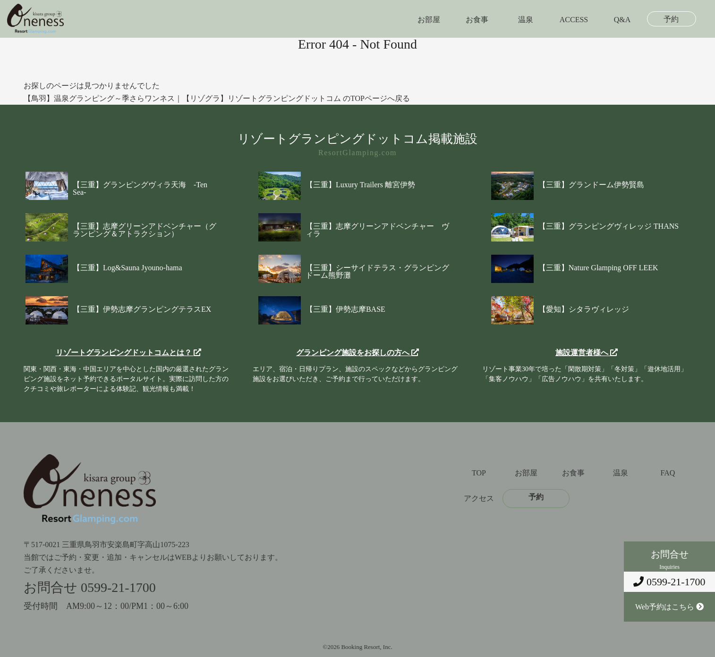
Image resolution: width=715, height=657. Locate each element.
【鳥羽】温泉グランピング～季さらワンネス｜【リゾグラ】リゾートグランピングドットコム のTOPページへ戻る (217, 98)
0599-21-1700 (669, 582)
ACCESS (574, 20)
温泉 (525, 20)
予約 (671, 19)
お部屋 (428, 20)
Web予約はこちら (669, 607)
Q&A (622, 20)
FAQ (668, 473)
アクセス (479, 498)
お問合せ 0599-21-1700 (90, 587)
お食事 (477, 20)
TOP (479, 473)
